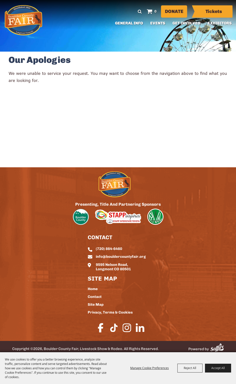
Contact (95, 297)
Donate (174, 12)
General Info (129, 23)
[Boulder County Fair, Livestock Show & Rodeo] (23, 20)
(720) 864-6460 (109, 249)
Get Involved (186, 23)
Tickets (213, 12)
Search (140, 11)
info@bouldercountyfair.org (121, 257)
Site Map (96, 305)
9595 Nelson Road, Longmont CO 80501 (113, 267)
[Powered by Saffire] (217, 347)
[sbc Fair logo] (114, 184)
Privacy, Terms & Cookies (110, 313)
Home (93, 289)
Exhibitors (220, 23)
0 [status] (155, 11)
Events (157, 23)
